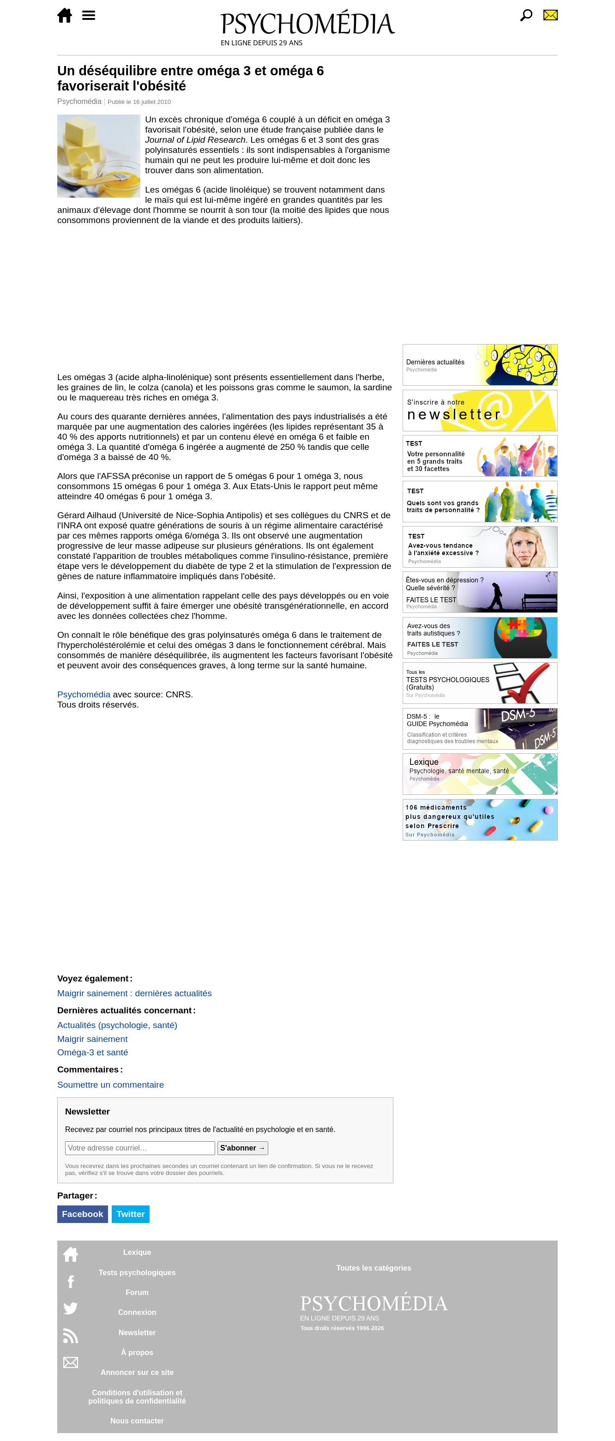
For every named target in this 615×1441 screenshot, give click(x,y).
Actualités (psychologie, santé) (117, 1025)
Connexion (137, 1312)
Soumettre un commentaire (110, 1085)
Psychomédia (79, 101)
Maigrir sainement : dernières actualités (134, 993)
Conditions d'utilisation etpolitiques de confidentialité (137, 1397)
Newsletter (137, 1333)
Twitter (130, 1214)
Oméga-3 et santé (92, 1052)
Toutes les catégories (373, 1268)
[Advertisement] (225, 298)
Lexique (137, 1252)
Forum (137, 1292)
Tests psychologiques (137, 1273)
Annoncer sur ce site (137, 1372)
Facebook (82, 1214)
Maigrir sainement (92, 1039)
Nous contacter (137, 1421)
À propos (137, 1352)
